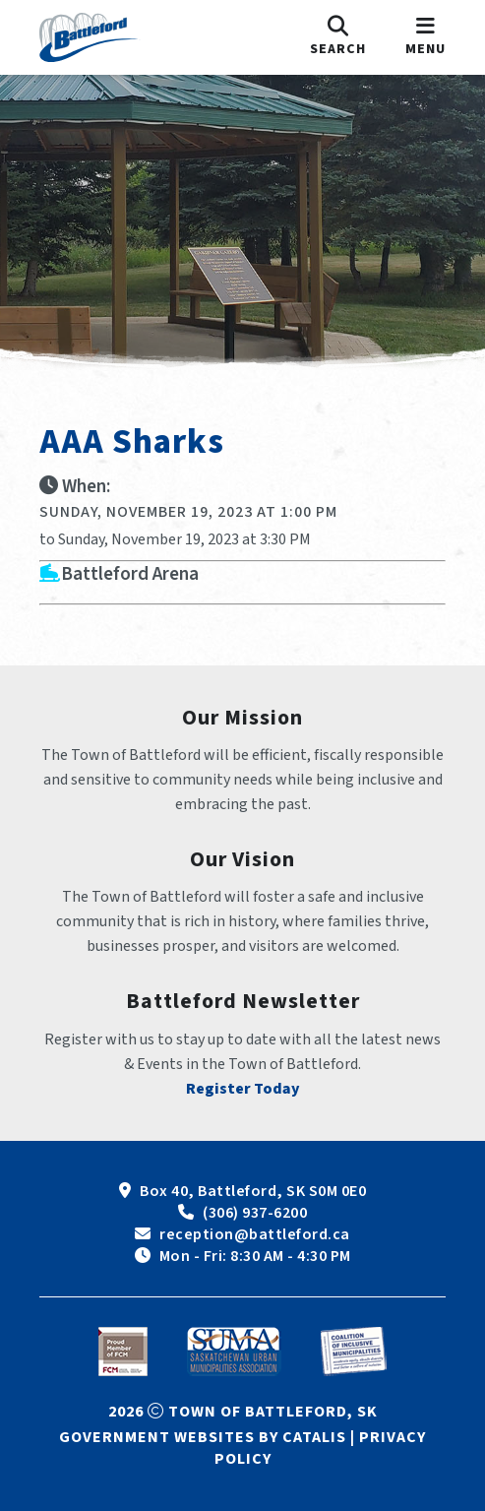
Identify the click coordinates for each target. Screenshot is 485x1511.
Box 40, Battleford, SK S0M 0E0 (253, 1191)
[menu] (425, 37)
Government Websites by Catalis (202, 1437)
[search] (338, 37)
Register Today (243, 1089)
